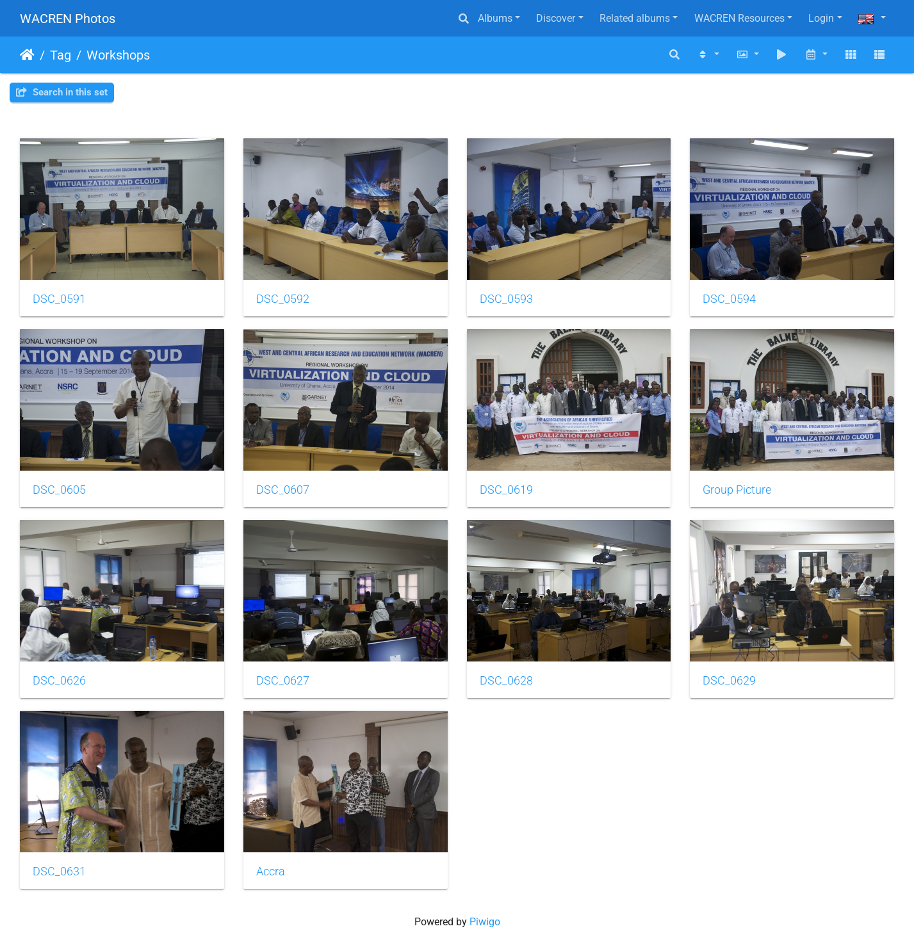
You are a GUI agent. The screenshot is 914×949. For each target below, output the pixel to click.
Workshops (118, 55)
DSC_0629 (729, 680)
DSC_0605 (59, 489)
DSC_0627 (282, 680)
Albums (495, 18)
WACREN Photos (67, 18)
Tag (60, 55)
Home (27, 55)
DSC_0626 (59, 680)
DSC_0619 (506, 489)
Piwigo (484, 922)
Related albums (635, 18)
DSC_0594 (729, 299)
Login (821, 18)
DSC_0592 (282, 299)
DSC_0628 (506, 680)
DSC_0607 (282, 489)
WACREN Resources (739, 18)
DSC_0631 (59, 871)
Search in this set (62, 92)
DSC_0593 (506, 299)
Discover (555, 18)
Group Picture (737, 489)
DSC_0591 (59, 299)
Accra (270, 871)
